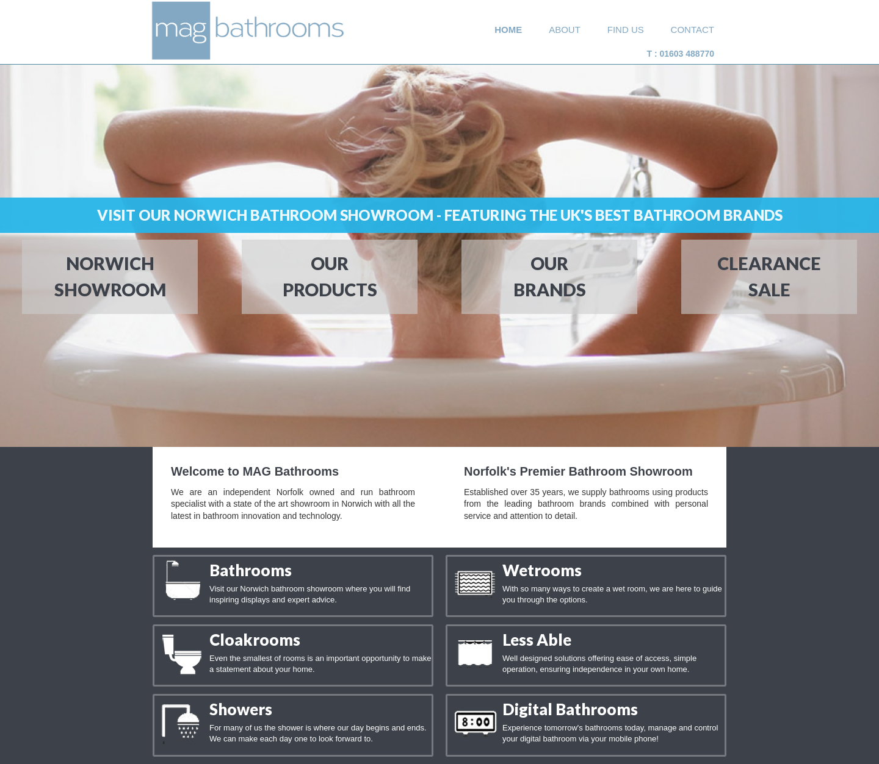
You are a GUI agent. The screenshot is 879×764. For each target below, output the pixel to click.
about (565, 29)
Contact (692, 29)
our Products (330, 274)
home (508, 29)
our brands (550, 274)
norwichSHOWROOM (108, 274)
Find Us (625, 29)
